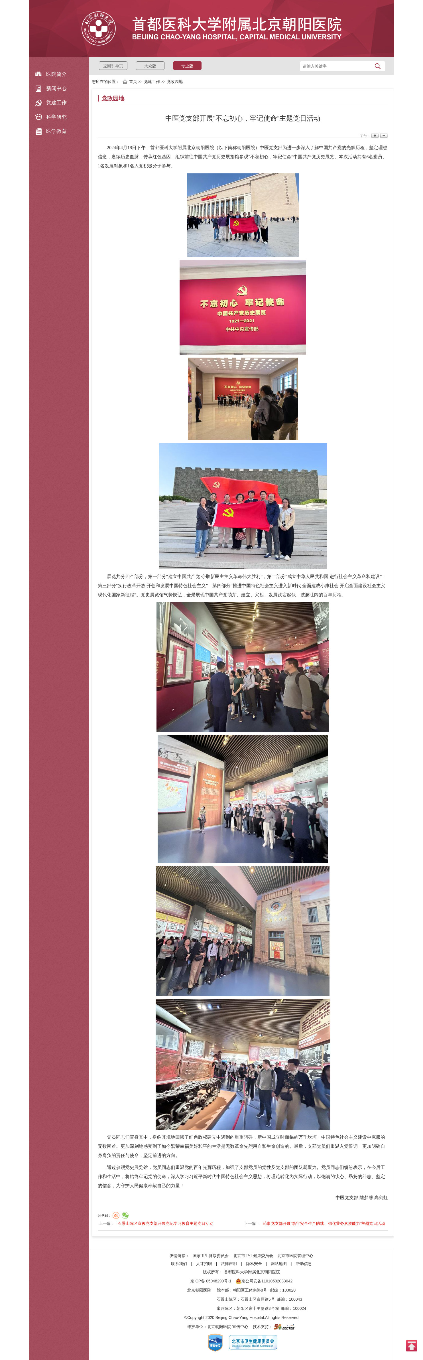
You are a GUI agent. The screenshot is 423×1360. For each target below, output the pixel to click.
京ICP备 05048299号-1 (210, 1281)
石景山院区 (227, 1299)
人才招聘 (204, 1263)
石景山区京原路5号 (258, 1299)
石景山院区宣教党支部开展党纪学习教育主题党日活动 (165, 1223)
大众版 (150, 66)
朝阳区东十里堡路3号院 (258, 1308)
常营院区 (225, 1308)
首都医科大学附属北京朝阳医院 (252, 1272)
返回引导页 (113, 66)
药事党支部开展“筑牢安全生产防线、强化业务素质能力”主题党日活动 (324, 1223)
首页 (133, 82)
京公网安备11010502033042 (264, 1281)
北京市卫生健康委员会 (253, 1255)
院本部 (223, 1290)
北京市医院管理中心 (295, 1255)
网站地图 (279, 1263)
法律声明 (229, 1263)
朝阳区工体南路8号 (250, 1290)
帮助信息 (304, 1263)
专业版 (187, 66)
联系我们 (179, 1263)
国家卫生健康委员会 (211, 1255)
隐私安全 (254, 1263)
